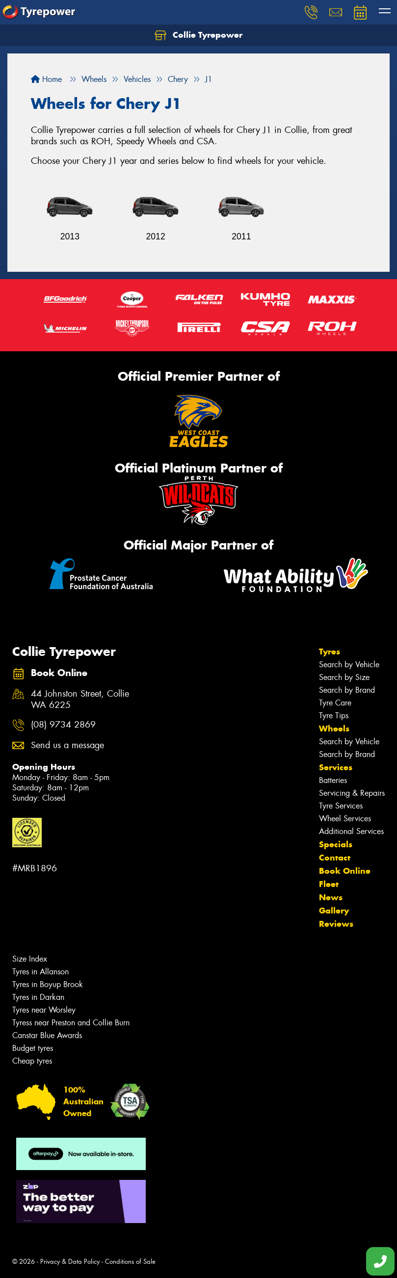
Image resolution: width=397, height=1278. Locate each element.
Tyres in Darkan (38, 997)
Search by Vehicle (349, 664)
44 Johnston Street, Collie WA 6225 (80, 699)
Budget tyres (32, 1048)
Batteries (333, 780)
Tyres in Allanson (40, 971)
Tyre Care (335, 703)
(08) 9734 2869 (63, 724)
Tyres (329, 651)
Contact (334, 857)
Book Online (345, 870)
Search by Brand (347, 690)
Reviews (336, 923)
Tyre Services (341, 806)
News (331, 897)
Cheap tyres (32, 1061)
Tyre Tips (333, 715)
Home (46, 79)
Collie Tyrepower (198, 35)
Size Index (29, 959)
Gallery (334, 910)
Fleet (329, 884)
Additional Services (351, 831)
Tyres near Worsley (44, 1010)
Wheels (334, 728)
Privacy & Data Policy (70, 1261)
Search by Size (344, 677)
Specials (335, 844)
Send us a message (67, 745)
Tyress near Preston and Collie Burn (71, 1022)
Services (335, 767)
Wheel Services (345, 818)
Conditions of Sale (130, 1261)
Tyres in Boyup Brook (47, 984)
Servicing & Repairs (352, 793)
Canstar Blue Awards (47, 1035)
